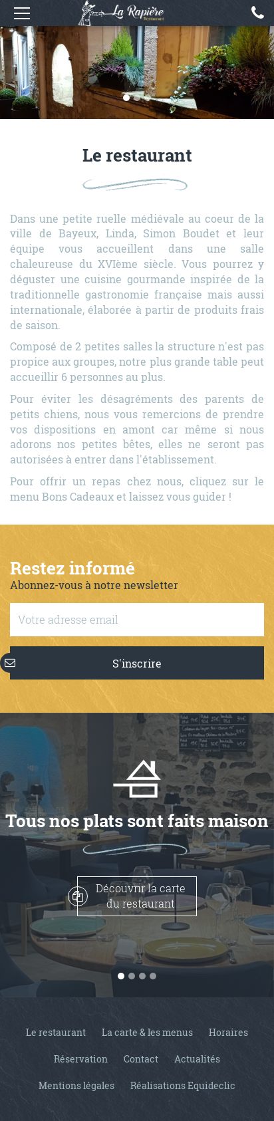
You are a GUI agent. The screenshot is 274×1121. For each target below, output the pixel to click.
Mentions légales (76, 1085)
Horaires (228, 1032)
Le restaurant (56, 1032)
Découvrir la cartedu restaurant (131, 895)
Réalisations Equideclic (182, 1085)
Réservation (81, 1059)
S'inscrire (86, 663)
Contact (141, 1059)
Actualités (197, 1059)
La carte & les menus (147, 1032)
